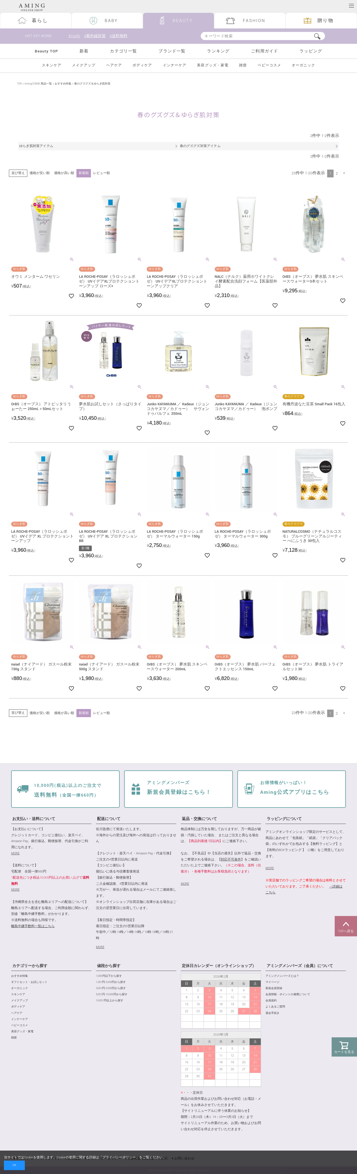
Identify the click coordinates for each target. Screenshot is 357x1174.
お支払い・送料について (33, 818)
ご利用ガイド (264, 51)
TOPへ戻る (346, 926)
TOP (19, 84)
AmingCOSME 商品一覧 (38, 84)
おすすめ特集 (63, 84)
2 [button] (337, 173)
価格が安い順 (40, 173)
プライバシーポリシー (119, 1157)
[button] (344, 173)
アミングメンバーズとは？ (282, 976)
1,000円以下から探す (109, 976)
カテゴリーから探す (29, 965)
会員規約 (271, 1000)
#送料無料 (120, 36)
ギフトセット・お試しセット (29, 982)
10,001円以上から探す (109, 1000)
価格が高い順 (64, 173)
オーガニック (303, 65)
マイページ (272, 982)
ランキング (218, 51)
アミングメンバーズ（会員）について (300, 965)
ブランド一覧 (171, 51)
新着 (83, 51)
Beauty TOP (46, 51)
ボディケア (142, 65)
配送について (108, 818)
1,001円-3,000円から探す (111, 982)
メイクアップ (83, 65)
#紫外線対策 (95, 36)
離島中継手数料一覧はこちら (33, 926)
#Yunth (74, 36)
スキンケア (51, 65)
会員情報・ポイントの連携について (288, 994)
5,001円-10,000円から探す (111, 994)
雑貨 (243, 65)
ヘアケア (114, 65)
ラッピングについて (284, 818)
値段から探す (108, 965)
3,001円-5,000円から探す (111, 988)
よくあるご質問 (275, 1007)
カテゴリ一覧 (123, 51)
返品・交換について (199, 818)
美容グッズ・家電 (212, 65)
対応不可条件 (231, 859)
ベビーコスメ (269, 65)
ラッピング (311, 51)
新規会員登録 (274, 988)
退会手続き (272, 1013)
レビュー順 (101, 173)
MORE (15, 853)
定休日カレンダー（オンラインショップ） (219, 965)
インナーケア (174, 65)
